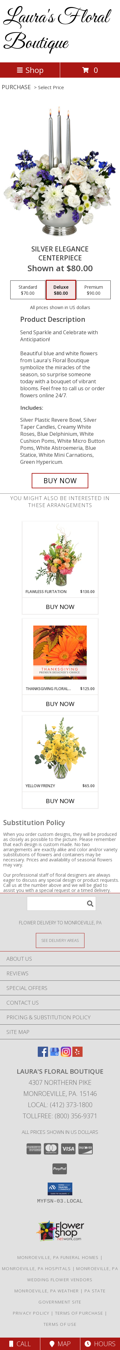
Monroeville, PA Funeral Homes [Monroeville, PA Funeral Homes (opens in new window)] (58, 1257)
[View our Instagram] (66, 1054)
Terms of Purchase (79, 1313)
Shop (30, 70)
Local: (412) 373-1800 (60, 1104)
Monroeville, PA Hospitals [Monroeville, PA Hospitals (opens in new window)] (36, 1268)
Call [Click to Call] (20, 1343)
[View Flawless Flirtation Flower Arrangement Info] (60, 555)
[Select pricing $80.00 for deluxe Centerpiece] (61, 290)
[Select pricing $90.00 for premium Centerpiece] (93, 290)
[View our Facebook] (43, 1054)
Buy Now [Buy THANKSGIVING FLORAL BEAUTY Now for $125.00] (60, 704)
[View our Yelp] (77, 1054)
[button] (60, 1189)
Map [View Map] (60, 1343)
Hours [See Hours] (100, 1343)
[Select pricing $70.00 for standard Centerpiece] (28, 290)
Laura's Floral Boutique (56, 30)
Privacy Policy (31, 1313)
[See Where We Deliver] (60, 940)
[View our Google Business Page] (54, 1054)
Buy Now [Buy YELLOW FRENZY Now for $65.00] (60, 801)
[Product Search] (61, 903)
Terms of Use (60, 1324)
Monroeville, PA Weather (46, 1291)
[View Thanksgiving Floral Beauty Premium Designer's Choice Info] (60, 652)
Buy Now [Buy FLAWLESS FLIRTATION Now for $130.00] (60, 607)
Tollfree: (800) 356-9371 (60, 1116)
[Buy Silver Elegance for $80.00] (60, 480)
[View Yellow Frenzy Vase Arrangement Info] (60, 749)
